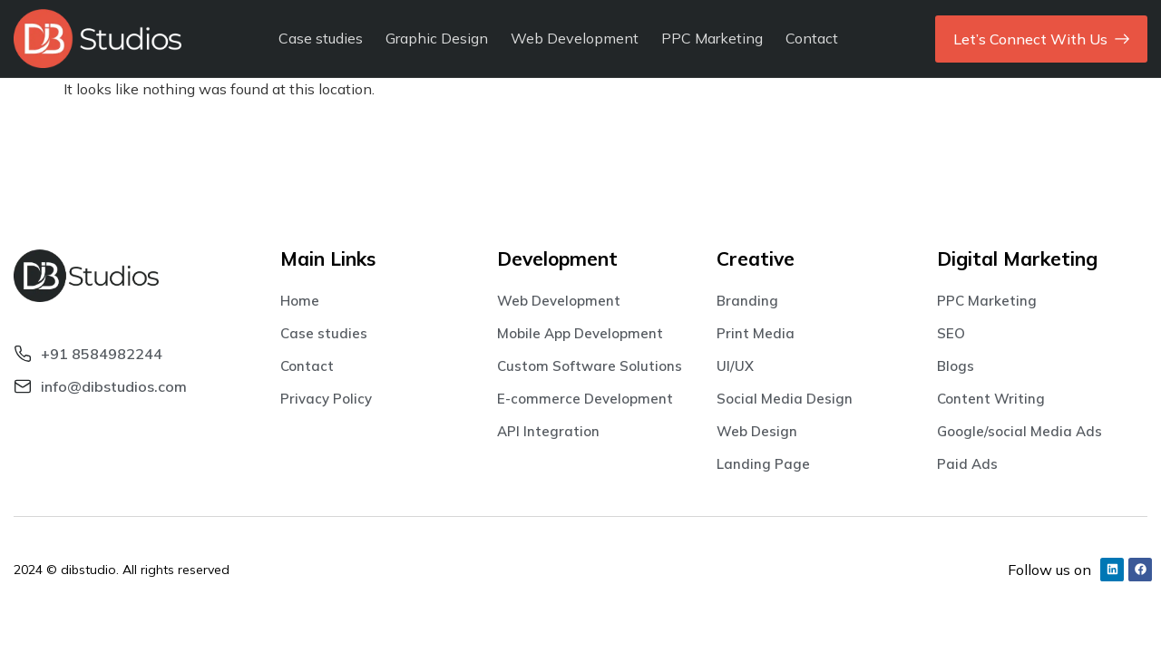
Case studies (320, 38)
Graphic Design (436, 38)
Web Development (575, 38)
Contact (811, 38)
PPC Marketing (712, 38)
